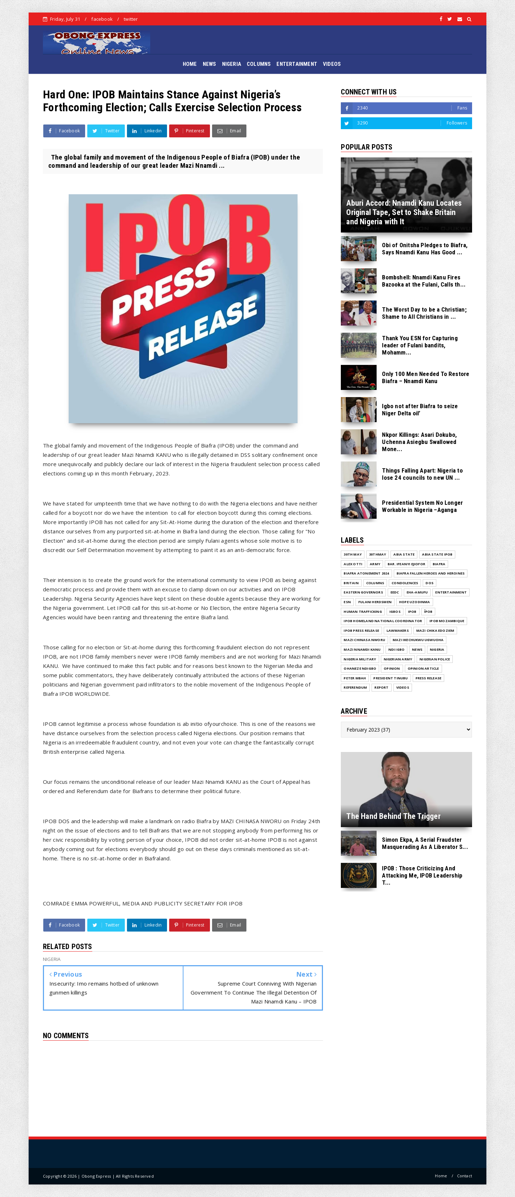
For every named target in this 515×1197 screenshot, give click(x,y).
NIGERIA (231, 64)
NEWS (209, 64)
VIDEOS (332, 64)
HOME (190, 64)
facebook (102, 19)
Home (441, 1176)
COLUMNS (259, 64)
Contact (464, 1176)
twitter (131, 19)
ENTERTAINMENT (296, 64)
